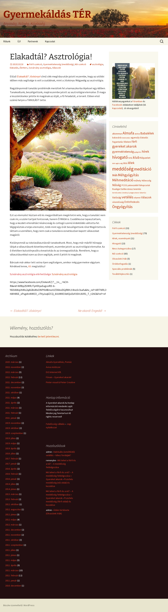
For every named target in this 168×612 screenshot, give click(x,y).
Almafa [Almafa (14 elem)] (128, 133)
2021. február (11, 412)
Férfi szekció (35, 64)
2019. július (10, 438)
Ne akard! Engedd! (92, 311)
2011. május (11, 560)
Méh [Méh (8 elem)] (114, 175)
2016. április (11, 468)
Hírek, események (121, 238)
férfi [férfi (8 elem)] (134, 141)
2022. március (12, 372)
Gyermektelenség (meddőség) (58, 64)
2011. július (10, 550)
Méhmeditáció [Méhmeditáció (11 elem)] (122, 180)
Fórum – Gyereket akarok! (58, 377)
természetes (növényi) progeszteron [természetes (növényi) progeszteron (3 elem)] (125, 193)
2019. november (13, 422)
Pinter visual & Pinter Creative (60, 382)
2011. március (12, 570)
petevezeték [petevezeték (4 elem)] (133, 185)
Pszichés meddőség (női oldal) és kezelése (59, 483)
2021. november (13, 387)
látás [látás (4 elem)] (125, 163)
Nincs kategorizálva (121, 248)
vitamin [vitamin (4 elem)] (137, 197)
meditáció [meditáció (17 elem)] (142, 169)
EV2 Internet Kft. (53, 372)
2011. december (13, 529)
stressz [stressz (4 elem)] (130, 189)
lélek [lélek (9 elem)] (131, 163)
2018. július (10, 453)
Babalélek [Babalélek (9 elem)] (147, 133)
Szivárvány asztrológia (40, 67)
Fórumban (137, 101)
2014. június (10, 489)
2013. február (11, 499)
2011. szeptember (14, 544)
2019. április (11, 448)
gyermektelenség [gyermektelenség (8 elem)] (123, 151)
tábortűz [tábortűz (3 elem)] (143, 193)
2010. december (13, 585)
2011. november (13, 534)
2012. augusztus (13, 509)
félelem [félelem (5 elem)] (127, 141)
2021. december (13, 382)
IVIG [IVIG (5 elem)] (130, 157)
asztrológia (97, 64)
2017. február (11, 458)
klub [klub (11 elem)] (136, 157)
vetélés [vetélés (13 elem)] (127, 197)
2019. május (11, 443)
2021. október (12, 392)
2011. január (11, 580)
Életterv (24, 67)
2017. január (11, 463)
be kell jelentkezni (48, 336)
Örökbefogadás (120, 263)
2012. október (12, 504)
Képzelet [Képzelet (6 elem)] (145, 157)
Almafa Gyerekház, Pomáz (59, 362)
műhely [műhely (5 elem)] (137, 180)
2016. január (11, 478)
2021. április (11, 402)
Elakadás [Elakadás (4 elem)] (144, 137)
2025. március (12, 362)
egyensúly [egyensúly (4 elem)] (135, 137)
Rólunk (6, 41)
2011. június (10, 555)
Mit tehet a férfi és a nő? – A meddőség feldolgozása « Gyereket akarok (59, 476)
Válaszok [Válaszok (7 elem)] (146, 197)
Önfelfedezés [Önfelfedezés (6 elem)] (131, 201)
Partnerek (33, 41)
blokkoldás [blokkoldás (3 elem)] (126, 138)
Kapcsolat (50, 41)
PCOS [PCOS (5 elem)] (124, 185)
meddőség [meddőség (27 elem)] (123, 169)
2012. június (10, 514)
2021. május (11, 397)
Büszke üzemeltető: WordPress (18, 605)
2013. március (12, 494)
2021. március (12, 407)
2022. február (11, 377)
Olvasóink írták (119, 258)
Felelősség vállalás (55, 423)
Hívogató (116, 243)
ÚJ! (19, 41)
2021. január (11, 417)
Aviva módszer (53, 367)
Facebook (117, 104)
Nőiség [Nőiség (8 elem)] (116, 185)
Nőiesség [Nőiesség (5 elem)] (146, 180)
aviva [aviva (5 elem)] (137, 133)
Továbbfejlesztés (120, 273)
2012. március (12, 524)
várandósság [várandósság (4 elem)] (118, 202)
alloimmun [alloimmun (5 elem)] (117, 133)
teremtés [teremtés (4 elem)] (137, 189)
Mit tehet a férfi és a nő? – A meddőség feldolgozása (61, 464)
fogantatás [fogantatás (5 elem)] (117, 141)
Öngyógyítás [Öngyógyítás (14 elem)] (122, 206)
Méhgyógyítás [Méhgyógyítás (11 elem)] (128, 175)
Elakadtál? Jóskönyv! (29, 76)
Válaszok (56, 67)
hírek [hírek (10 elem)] (145, 151)
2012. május (11, 519)
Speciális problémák (122, 268)
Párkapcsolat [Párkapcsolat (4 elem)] (144, 185)
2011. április (11, 565)
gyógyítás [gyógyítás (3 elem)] (137, 152)
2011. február (11, 575)
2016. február (11, 473)
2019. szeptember (14, 433)
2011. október (12, 539)
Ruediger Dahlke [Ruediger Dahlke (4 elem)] (119, 189)
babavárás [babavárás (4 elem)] (117, 137)
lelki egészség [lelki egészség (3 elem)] (117, 163)
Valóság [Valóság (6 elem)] (116, 197)
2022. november (13, 367)
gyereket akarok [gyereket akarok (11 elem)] (124, 146)
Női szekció (80, 64)
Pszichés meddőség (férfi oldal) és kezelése (59, 501)
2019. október (12, 428)
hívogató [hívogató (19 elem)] (120, 157)
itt (30, 266)
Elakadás (14, 67)
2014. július (10, 483)
